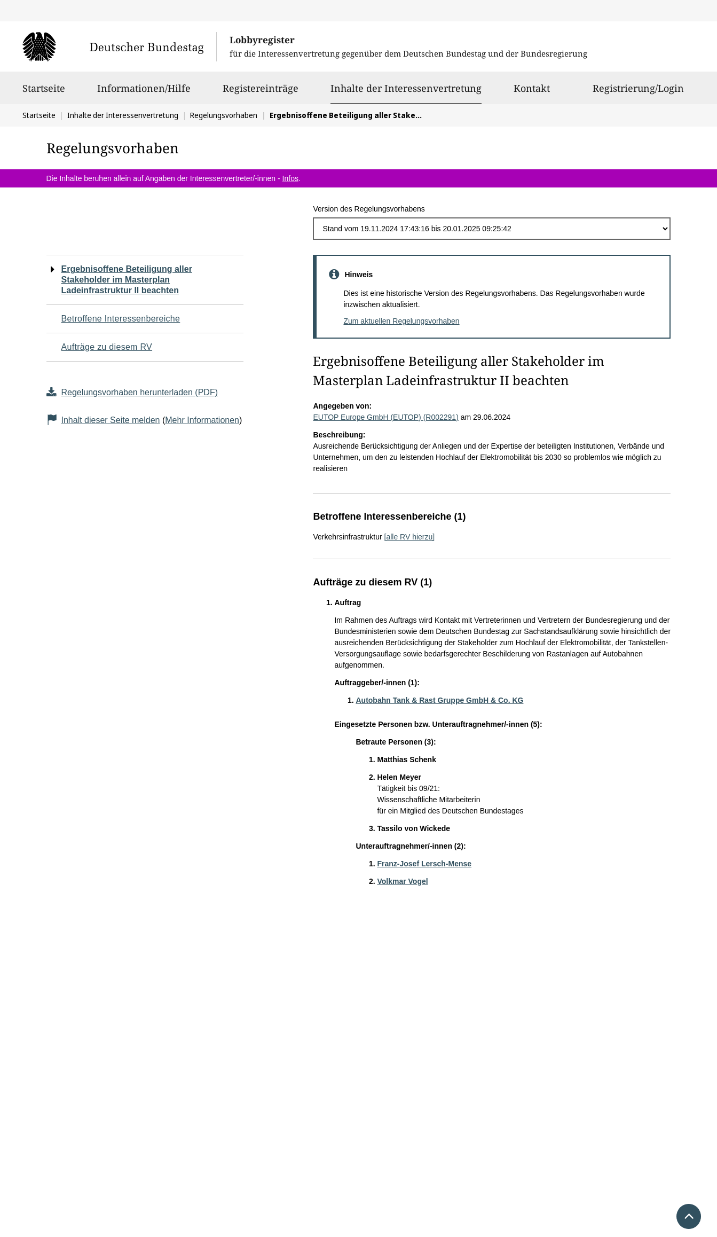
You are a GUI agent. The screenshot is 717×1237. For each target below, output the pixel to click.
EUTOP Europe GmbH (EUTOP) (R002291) (385, 417)
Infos (290, 178)
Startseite (43, 93)
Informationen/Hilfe (144, 93)
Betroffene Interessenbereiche (120, 318)
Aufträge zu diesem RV (107, 346)
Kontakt (532, 93)
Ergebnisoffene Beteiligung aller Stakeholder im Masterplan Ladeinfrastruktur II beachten (126, 279)
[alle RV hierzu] (409, 537)
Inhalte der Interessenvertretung (406, 88)
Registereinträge (260, 93)
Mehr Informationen (202, 420)
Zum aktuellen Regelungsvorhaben (401, 321)
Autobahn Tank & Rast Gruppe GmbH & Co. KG (439, 700)
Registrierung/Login (638, 93)
